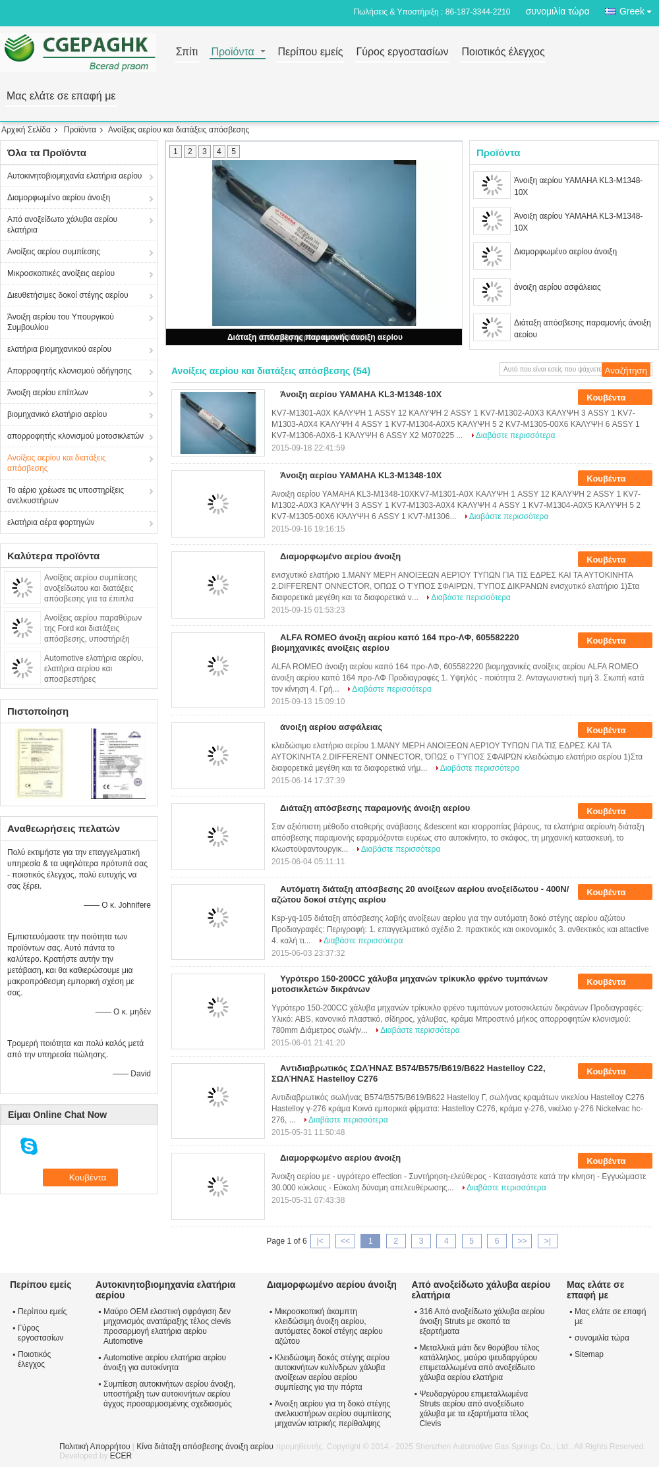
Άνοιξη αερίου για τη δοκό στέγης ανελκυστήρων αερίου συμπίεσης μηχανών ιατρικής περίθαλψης (333, 1413)
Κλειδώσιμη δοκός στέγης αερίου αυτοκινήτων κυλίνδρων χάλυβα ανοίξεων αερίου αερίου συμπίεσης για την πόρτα (332, 1372)
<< (345, 1241)
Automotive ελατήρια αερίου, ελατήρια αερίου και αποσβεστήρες (94, 668)
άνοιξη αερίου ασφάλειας (557, 287)
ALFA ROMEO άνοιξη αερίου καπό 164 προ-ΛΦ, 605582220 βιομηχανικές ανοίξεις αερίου (395, 642)
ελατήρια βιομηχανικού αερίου (59, 349)
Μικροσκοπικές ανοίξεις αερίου (61, 273)
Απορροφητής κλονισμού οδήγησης (69, 370)
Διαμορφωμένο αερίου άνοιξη (58, 197)
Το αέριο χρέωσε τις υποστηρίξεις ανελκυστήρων (65, 495)
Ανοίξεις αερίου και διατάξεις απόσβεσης (56, 463)
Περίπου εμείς (310, 52)
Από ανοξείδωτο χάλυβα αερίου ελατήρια (62, 225)
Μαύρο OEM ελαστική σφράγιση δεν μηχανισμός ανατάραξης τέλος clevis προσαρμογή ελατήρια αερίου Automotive (167, 1326)
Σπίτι (187, 52)
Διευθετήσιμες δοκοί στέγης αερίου (68, 295)
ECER (121, 1455)
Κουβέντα (615, 397)
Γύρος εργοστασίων (402, 52)
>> (522, 1241)
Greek (639, 8)
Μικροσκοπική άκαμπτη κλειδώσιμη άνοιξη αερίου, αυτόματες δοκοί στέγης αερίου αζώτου (329, 1326)
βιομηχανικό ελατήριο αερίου (57, 414)
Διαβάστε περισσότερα (516, 435)
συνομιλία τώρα (558, 11)
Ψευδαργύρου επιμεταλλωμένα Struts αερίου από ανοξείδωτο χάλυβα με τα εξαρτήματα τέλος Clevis (473, 1408)
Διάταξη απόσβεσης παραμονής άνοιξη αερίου (315, 337)
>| (547, 1241)
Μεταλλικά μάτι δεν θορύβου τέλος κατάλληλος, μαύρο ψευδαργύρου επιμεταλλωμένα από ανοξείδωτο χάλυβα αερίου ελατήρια (479, 1362)
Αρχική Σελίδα (26, 129)
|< (320, 1241)
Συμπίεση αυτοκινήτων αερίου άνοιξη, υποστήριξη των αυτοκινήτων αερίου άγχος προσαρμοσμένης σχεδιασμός (169, 1393)
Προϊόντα (232, 52)
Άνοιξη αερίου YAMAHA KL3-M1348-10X (578, 186)
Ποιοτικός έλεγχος (502, 52)
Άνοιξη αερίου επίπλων (47, 392)
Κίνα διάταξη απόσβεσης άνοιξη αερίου (204, 1446)
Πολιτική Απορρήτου (94, 1446)
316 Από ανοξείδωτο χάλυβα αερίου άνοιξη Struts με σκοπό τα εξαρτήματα (481, 1321)
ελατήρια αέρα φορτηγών (51, 522)
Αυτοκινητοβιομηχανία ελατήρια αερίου (74, 175)
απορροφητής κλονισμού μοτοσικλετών (75, 436)
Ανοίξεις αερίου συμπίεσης (53, 251)
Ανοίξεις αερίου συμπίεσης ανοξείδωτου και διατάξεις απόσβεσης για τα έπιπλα (90, 588)
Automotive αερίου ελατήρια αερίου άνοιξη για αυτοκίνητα (164, 1362)
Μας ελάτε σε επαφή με (61, 96)
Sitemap (589, 1354)
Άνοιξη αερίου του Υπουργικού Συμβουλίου (60, 322)
